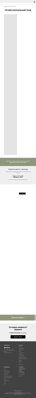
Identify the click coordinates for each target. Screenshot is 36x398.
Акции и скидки (6, 373)
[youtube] (7, 347)
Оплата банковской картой (8, 376)
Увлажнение (21, 354)
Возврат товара (6, 380)
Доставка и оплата (7, 371)
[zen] (9, 347)
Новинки (20, 361)
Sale (19, 363)
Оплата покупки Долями (7, 377)
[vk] (4, 347)
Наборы (20, 360)
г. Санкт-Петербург (22, 374)
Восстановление (21, 355)
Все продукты (21, 364)
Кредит (5, 379)
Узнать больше (22, 193)
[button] (18, 336)
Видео (5, 383)
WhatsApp (23, 333)
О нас (5, 368)
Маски (20, 351)
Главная (5, 6)
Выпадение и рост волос (23, 357)
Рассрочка (5, 374)
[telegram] (6, 347)
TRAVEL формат (21, 352)
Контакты (5, 370)
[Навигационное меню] (34, 1)
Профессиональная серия (23, 358)
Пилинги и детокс (21, 348)
